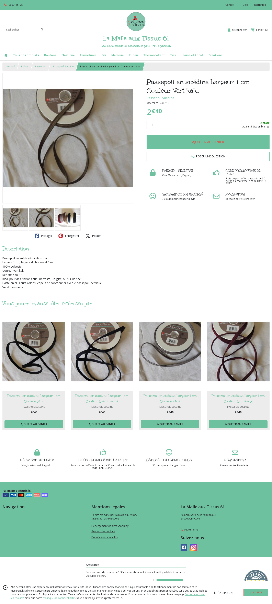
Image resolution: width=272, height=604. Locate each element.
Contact (229, 5)
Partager (43, 235)
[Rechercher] (42, 30)
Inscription (260, 5)
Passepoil (40, 66)
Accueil (11, 66)
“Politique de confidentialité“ (59, 598)
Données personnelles (104, 537)
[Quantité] (154, 125)
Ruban (25, 66)
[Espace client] (237, 30)
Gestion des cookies (103, 531)
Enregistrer (68, 235)
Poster (93, 235)
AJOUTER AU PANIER (208, 142)
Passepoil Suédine (63, 66)
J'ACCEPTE (256, 592)
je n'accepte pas (223, 592)
